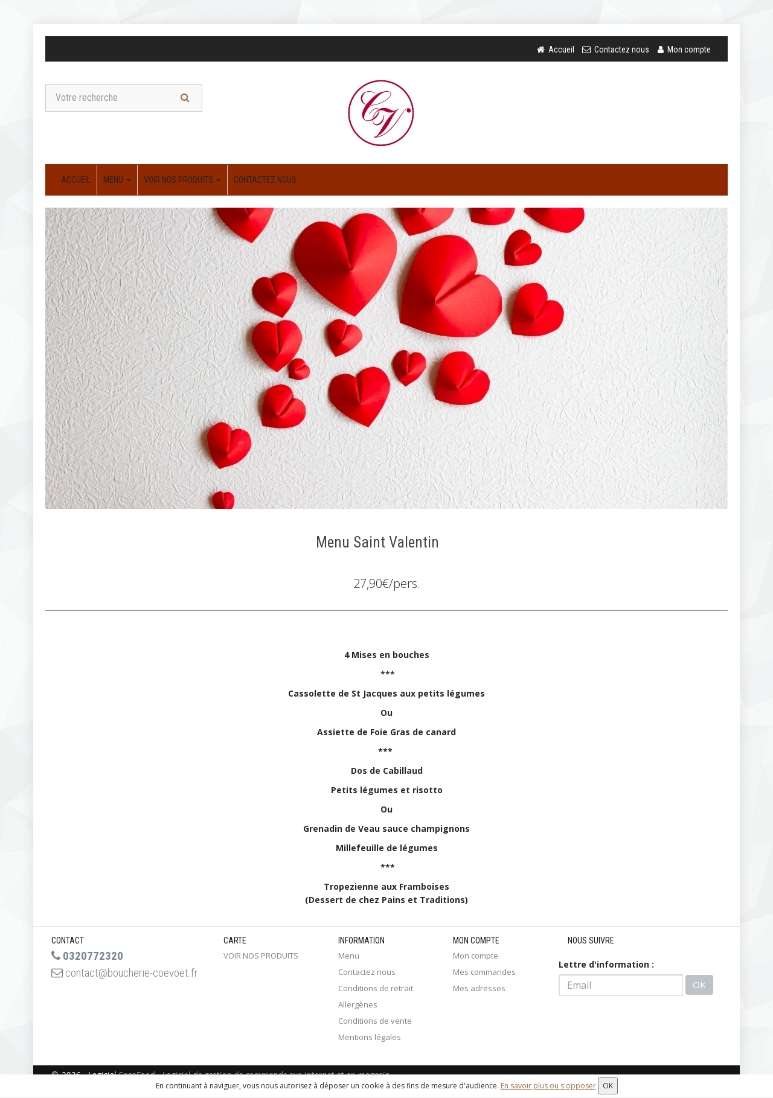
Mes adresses (479, 989)
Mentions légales (369, 1038)
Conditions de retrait (375, 989)
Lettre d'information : (606, 965)
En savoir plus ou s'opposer (548, 1085)
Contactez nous (265, 181)
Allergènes (357, 1005)
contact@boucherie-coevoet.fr (106, 982)
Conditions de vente (375, 1022)
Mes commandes (484, 973)
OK (699, 986)
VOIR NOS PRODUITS (182, 181)
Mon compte (475, 956)
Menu (117, 181)
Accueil (76, 181)
